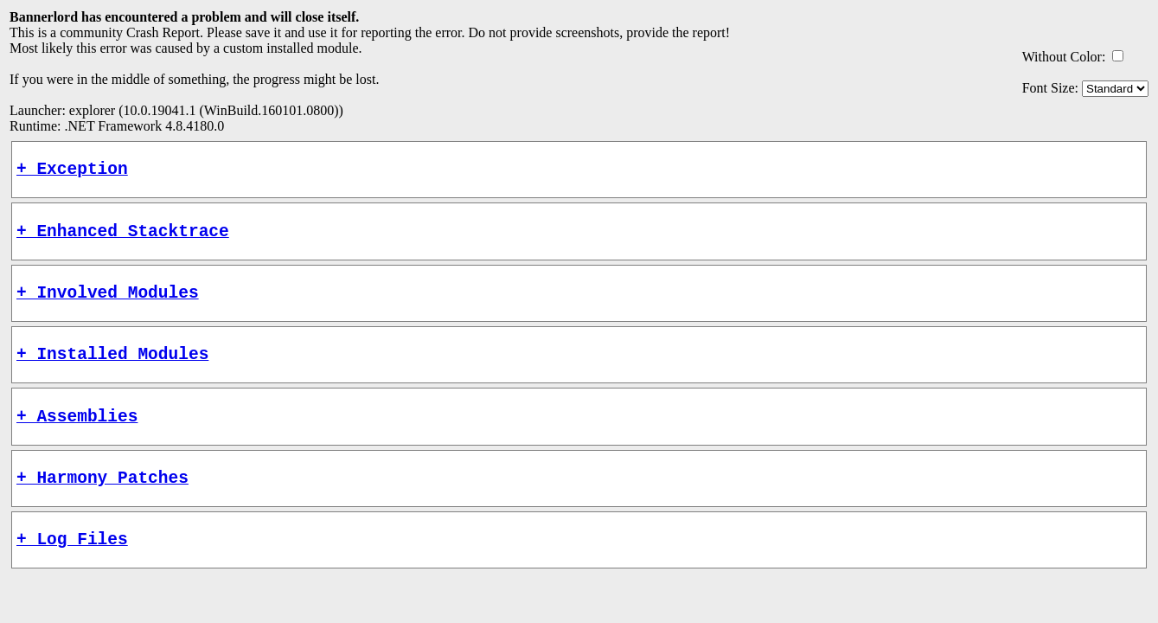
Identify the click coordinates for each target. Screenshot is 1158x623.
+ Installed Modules (112, 370)
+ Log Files (72, 568)
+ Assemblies (77, 436)
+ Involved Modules (107, 304)
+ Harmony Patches (102, 502)
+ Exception (72, 171)
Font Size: (1050, 87)
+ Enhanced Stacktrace (122, 238)
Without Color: (1064, 56)
